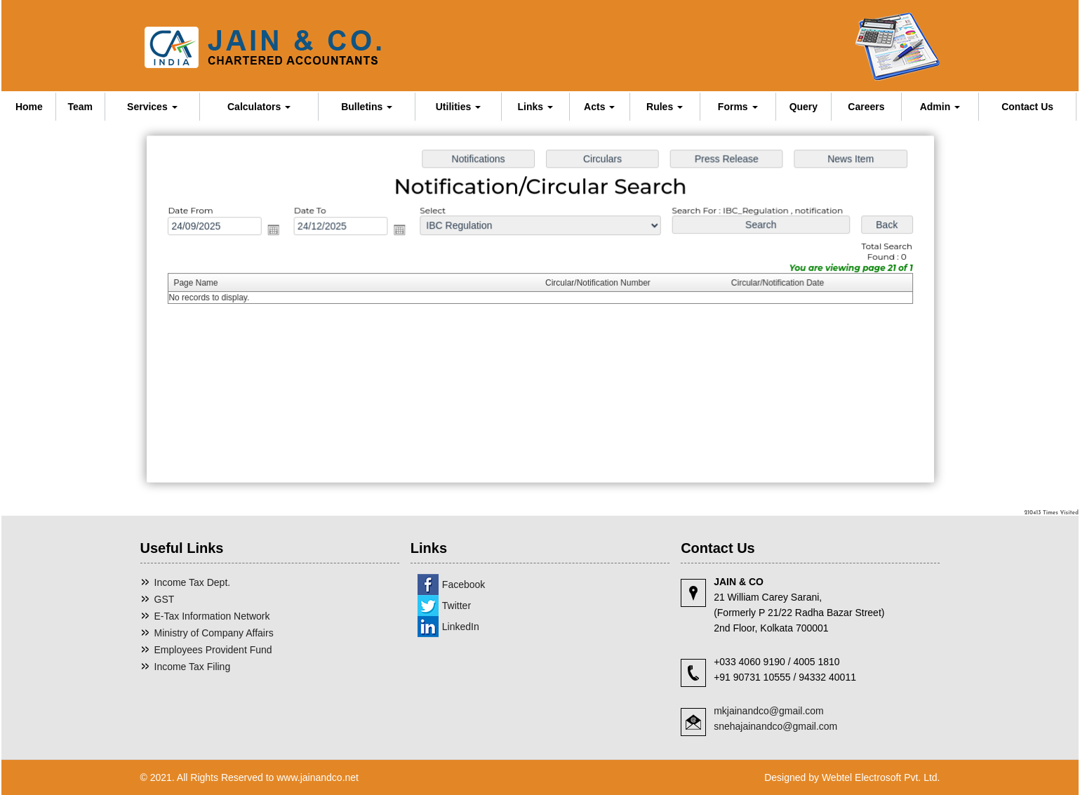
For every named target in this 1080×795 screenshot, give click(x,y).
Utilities (458, 106)
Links (535, 106)
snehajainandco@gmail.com (775, 726)
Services (152, 106)
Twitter (456, 605)
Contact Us (1027, 106)
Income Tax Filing (192, 666)
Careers (866, 106)
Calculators (259, 106)
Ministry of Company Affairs (214, 633)
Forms (738, 106)
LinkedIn (460, 626)
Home (29, 106)
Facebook (463, 584)
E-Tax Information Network (212, 616)
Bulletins (366, 106)
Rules (664, 106)
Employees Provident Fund (213, 649)
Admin (940, 106)
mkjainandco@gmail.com (769, 710)
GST (164, 599)
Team (80, 106)
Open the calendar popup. (279, 231)
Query (803, 106)
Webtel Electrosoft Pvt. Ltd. (881, 777)
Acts (599, 106)
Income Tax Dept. (192, 582)
